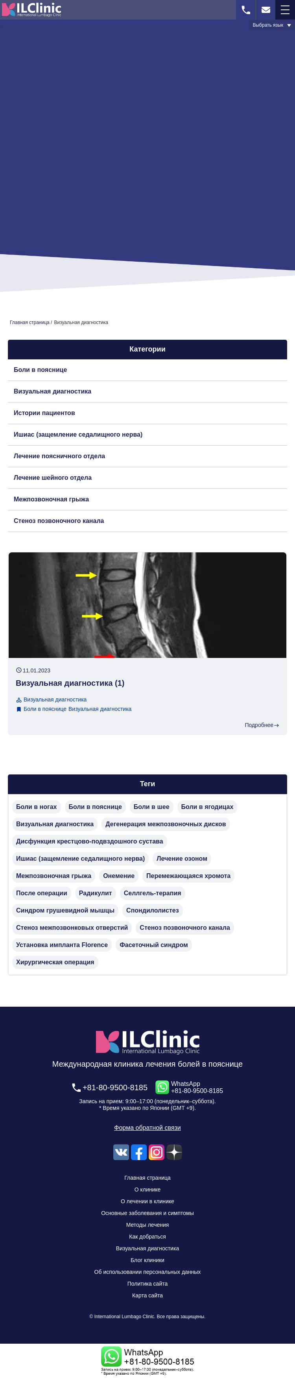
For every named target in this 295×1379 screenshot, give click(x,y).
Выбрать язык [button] (268, 25)
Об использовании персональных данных (147, 1272)
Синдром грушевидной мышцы (65, 910)
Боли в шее (152, 806)
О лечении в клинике (147, 1201)
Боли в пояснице (40, 369)
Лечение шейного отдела (53, 477)
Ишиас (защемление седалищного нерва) (78, 434)
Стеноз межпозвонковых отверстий (72, 927)
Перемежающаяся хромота (188, 876)
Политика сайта (147, 1284)
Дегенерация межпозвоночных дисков (165, 824)
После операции (41, 893)
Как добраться (147, 1236)
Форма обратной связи (147, 1127)
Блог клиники (147, 1260)
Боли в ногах (36, 806)
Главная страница (147, 1178)
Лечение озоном (182, 858)
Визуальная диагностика (52, 391)
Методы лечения (147, 1225)
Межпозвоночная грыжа (51, 499)
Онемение (119, 876)
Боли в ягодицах (207, 806)
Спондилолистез (152, 910)
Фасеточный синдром (154, 945)
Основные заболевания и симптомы (147, 1213)
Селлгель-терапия (152, 893)
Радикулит (95, 893)
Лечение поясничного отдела (59, 456)
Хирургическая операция (55, 962)
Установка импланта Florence (62, 945)
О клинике (148, 1189)
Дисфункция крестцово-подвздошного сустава (89, 841)
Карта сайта (147, 1295)
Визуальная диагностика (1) (70, 683)
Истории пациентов (44, 413)
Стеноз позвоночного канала (59, 520)
